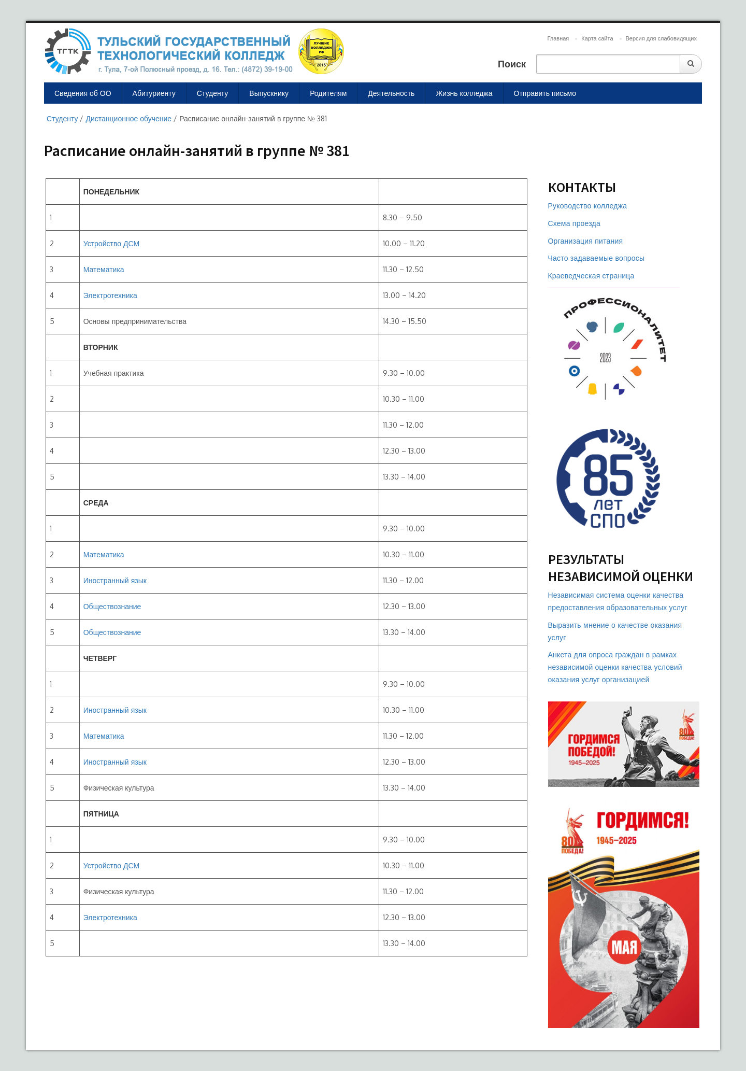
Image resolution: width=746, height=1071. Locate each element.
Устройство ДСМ (111, 243)
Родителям (328, 93)
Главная (558, 38)
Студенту (212, 93)
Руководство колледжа (587, 205)
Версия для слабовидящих (661, 38)
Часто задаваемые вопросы (596, 257)
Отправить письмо (545, 93)
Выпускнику (269, 93)
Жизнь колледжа (464, 93)
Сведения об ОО (82, 93)
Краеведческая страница (591, 275)
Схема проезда (574, 223)
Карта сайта (597, 38)
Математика (103, 269)
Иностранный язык (115, 580)
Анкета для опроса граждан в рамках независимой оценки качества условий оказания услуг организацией (615, 667)
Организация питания (585, 240)
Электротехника (110, 295)
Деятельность (391, 93)
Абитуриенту (154, 93)
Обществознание (112, 606)
